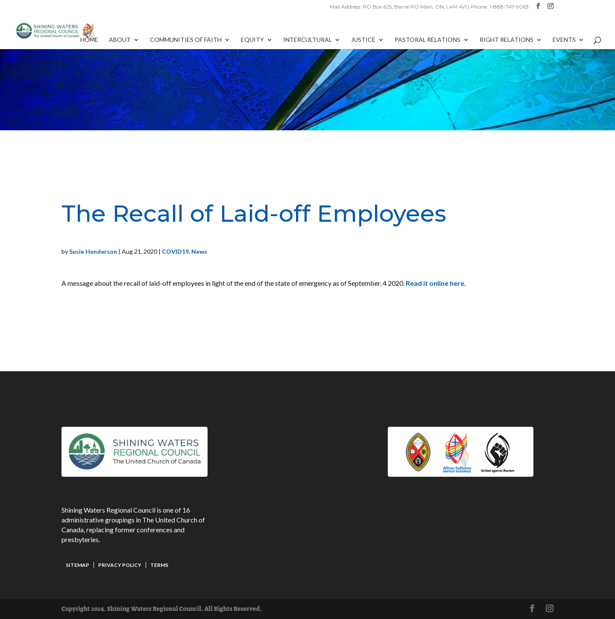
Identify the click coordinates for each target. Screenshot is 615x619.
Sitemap (77, 565)
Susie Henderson (93, 251)
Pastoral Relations (427, 40)
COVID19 (175, 251)
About (120, 40)
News (199, 251)
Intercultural (307, 40)
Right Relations (506, 40)
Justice (363, 40)
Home (89, 40)
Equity (252, 40)
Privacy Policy (119, 565)
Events (564, 40)
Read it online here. (436, 283)
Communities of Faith (186, 40)
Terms (159, 565)
